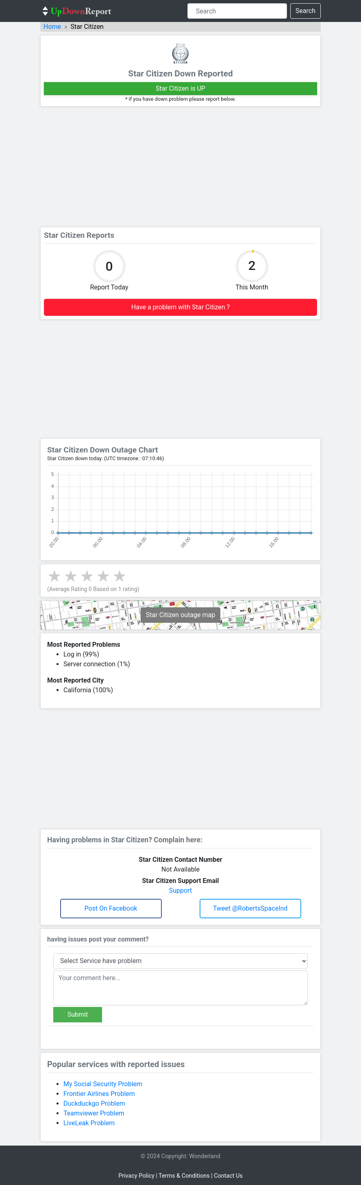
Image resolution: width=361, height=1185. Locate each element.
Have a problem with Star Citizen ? (180, 307)
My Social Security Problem (102, 1084)
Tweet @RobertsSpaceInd (250, 908)
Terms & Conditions (184, 1175)
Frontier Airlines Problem (99, 1094)
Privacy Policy (136, 1175)
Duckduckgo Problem (94, 1103)
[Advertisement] (180, 167)
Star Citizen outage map (180, 615)
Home (52, 26)
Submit (77, 1014)
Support (180, 890)
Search (305, 11)
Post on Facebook (111, 908)
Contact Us (228, 1175)
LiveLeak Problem (89, 1123)
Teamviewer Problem (93, 1113)
